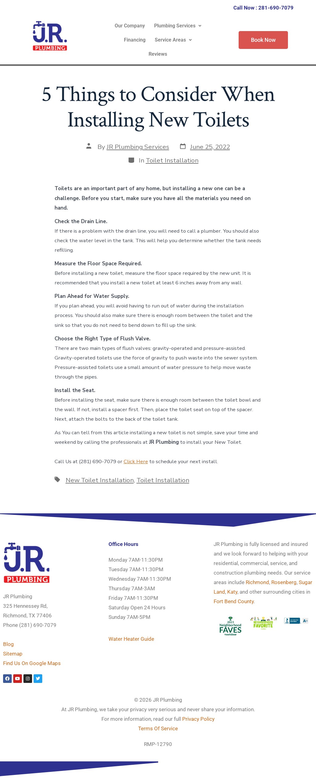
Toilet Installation (172, 160)
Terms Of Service (158, 728)
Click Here (136, 461)
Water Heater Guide (131, 639)
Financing (135, 40)
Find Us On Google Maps (32, 663)
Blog (8, 644)
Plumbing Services (177, 26)
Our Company (130, 26)
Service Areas (173, 40)
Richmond (257, 582)
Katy (232, 592)
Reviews (158, 54)
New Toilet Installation (100, 480)
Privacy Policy (198, 719)
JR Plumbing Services (138, 146)
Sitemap (13, 654)
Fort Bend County (234, 601)
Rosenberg (284, 582)
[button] (178, 26)
